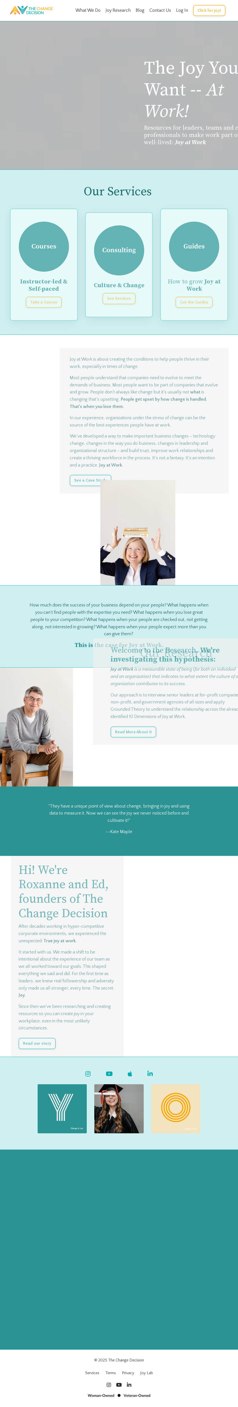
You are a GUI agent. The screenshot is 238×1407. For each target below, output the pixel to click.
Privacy (128, 1373)
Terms (110, 1373)
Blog (140, 10)
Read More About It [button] (133, 746)
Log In (182, 10)
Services (92, 1373)
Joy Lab (146, 1373)
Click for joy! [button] (209, 10)
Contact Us (160, 10)
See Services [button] (119, 298)
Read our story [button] (37, 1043)
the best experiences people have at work (129, 439)
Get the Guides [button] (194, 302)
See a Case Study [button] (90, 494)
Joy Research (118, 10)
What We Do (88, 10)
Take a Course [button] (43, 302)
